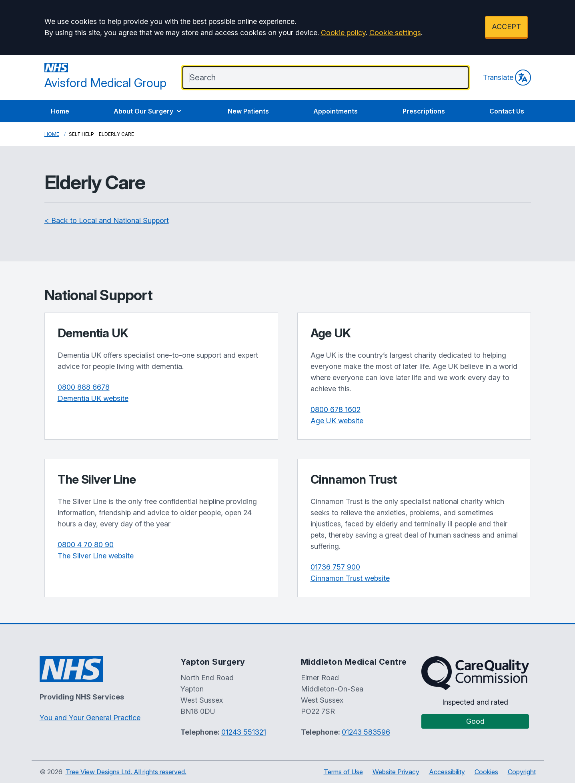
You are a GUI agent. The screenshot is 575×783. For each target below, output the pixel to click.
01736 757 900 (335, 567)
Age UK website (337, 420)
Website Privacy (396, 772)
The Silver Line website (96, 556)
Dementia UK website (93, 398)
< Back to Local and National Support (106, 220)
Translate (507, 78)
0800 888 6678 (84, 387)
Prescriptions (424, 111)
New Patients (248, 111)
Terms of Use (343, 772)
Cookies (486, 772)
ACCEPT (506, 26)
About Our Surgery (148, 111)
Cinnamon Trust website (350, 578)
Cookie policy (343, 32)
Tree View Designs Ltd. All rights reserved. (126, 772)
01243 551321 (243, 732)
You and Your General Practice (90, 717)
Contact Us (506, 111)
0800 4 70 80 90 (86, 544)
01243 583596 (366, 732)
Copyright (522, 772)
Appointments (335, 111)
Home (60, 111)
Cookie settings (395, 32)
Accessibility (447, 772)
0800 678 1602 (336, 409)
